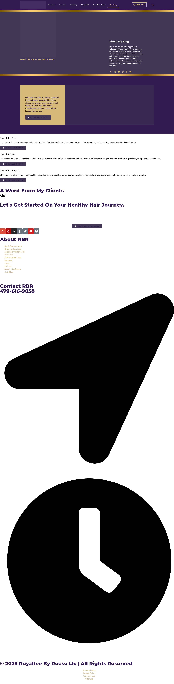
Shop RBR (85, 5)
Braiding (73, 5)
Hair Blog (113, 5)
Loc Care (62, 5)
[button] (152, 5)
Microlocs (51, 5)
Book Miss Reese (99, 5)
